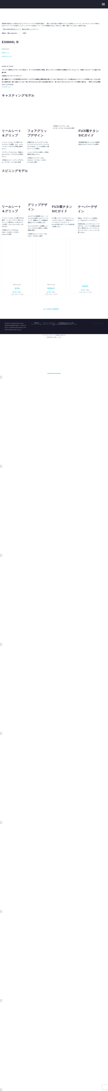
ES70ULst (51, 288)
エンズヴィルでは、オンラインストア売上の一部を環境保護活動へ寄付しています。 (54, 325)
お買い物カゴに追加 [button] (17, 294)
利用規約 (36, 323)
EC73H (17, 288)
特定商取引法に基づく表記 (66, 323)
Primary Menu (103, 4)
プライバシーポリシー (49, 323)
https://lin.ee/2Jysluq (54, 373)
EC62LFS (85, 286)
